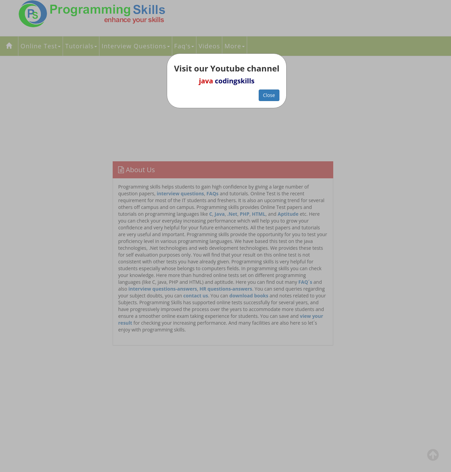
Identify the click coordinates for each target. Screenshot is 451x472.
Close (269, 95)
